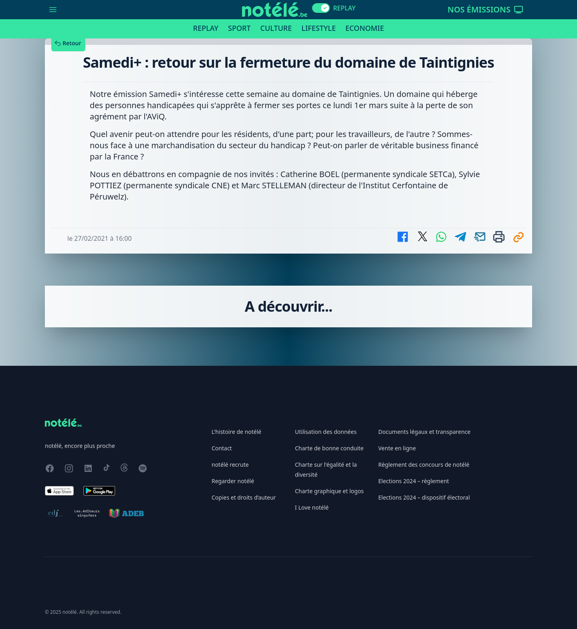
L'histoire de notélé (236, 431)
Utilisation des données (326, 431)
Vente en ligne (397, 448)
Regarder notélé (233, 481)
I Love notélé (312, 507)
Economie (364, 28)
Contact (222, 448)
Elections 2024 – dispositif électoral (424, 497)
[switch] (321, 8)
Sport (239, 28)
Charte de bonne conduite (329, 448)
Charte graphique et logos (329, 491)
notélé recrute (230, 464)
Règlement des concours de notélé (423, 464)
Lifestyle (318, 28)
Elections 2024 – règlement (413, 481)
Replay (205, 28)
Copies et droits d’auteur (244, 497)
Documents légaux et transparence (424, 431)
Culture (276, 28)
